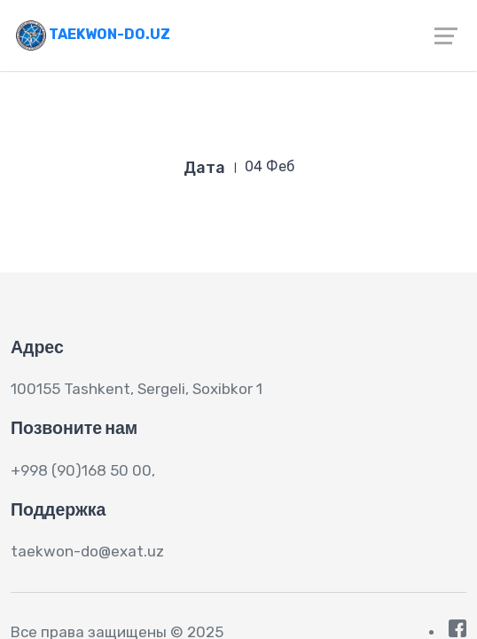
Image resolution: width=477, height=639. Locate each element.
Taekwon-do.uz (93, 34)
